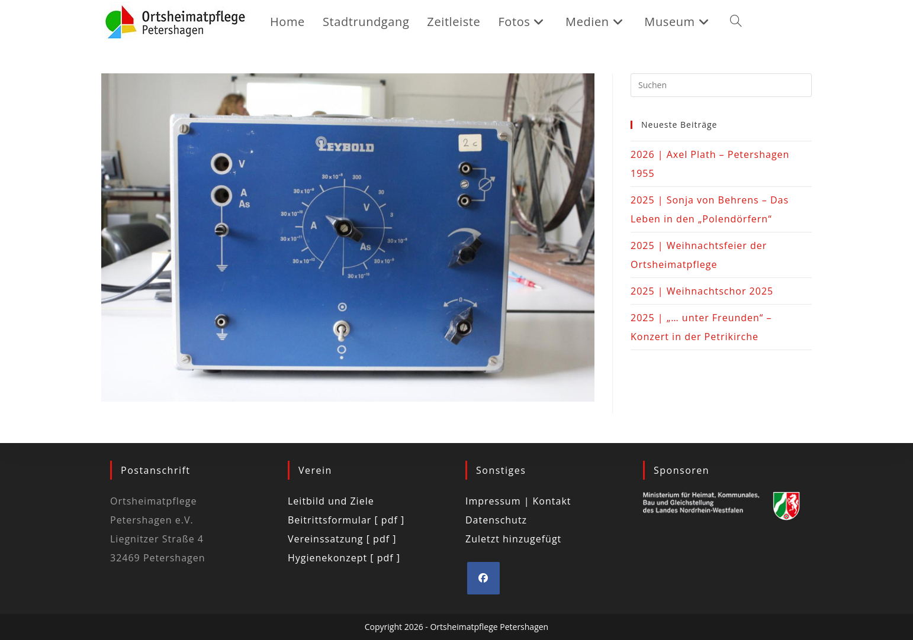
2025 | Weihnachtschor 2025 (702, 291)
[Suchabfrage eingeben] (721, 85)
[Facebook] (483, 578)
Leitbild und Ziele (331, 501)
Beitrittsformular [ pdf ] (346, 519)
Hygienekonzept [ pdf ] (344, 557)
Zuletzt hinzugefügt (513, 538)
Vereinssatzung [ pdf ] (342, 538)
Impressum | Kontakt (518, 501)
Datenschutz (496, 519)
